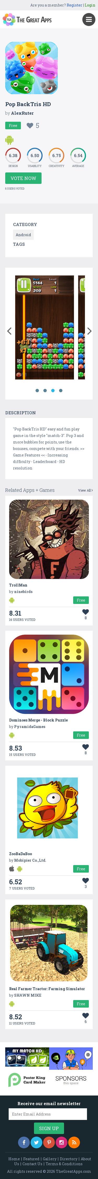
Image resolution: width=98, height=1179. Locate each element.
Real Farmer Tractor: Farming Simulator (47, 988)
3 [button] (53, 390)
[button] (9, 329)
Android (23, 234)
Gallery (49, 1158)
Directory (68, 1158)
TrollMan (18, 585)
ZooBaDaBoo (20, 853)
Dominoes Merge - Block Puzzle (38, 720)
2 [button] (45, 390)
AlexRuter (22, 113)
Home (14, 1158)
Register (74, 5)
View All (85, 490)
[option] (44, 328)
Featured (31, 1158)
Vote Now (23, 178)
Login (90, 5)
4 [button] (61, 390)
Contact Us (32, 1163)
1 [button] (37, 390)
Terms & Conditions (64, 1163)
